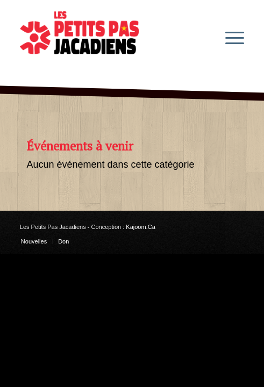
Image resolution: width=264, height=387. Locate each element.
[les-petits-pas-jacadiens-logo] (109, 37)
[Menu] (229, 37)
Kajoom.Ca (140, 227)
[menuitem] (229, 37)
